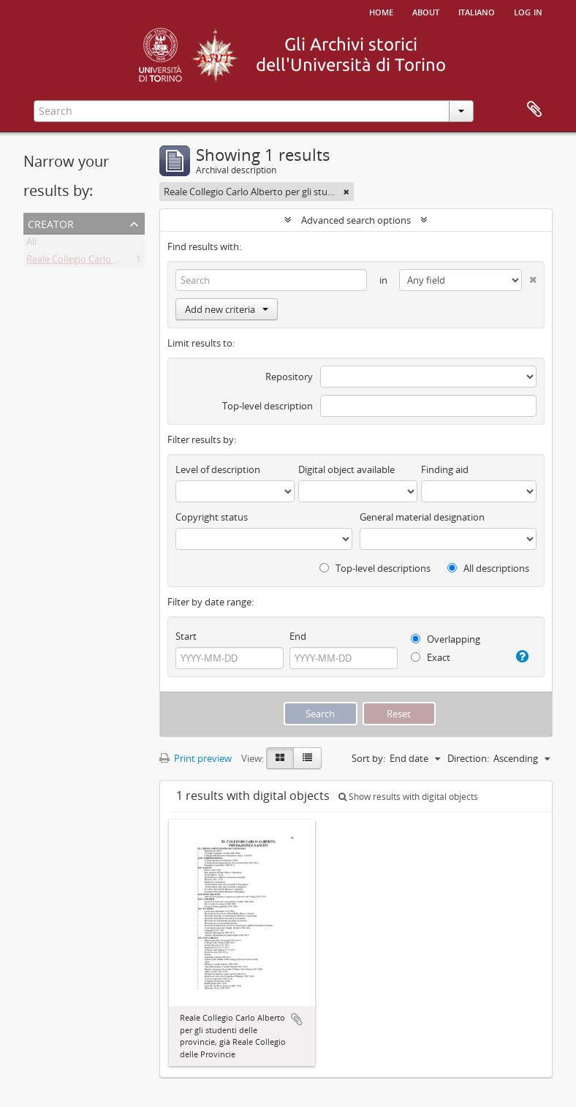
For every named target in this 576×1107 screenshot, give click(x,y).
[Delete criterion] (529, 276)
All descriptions (488, 568)
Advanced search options (356, 220)
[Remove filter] (346, 191)
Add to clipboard (296, 1019)
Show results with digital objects (408, 796)
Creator (51, 223)
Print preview (195, 758)
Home (381, 11)
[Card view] (280, 758)
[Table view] (307, 758)
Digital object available (346, 469)
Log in (528, 11)
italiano (476, 11)
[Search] (271, 280)
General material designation (422, 517)
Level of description (217, 469)
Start (186, 636)
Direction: (468, 758)
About (425, 11)
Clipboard (534, 109)
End (297, 636)
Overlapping (445, 639)
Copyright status (211, 517)
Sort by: (368, 758)
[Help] (521, 656)
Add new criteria (226, 309)
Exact (430, 657)
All (31, 244)
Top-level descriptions (375, 568)
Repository (289, 376)
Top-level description (267, 405)
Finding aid (445, 469)
